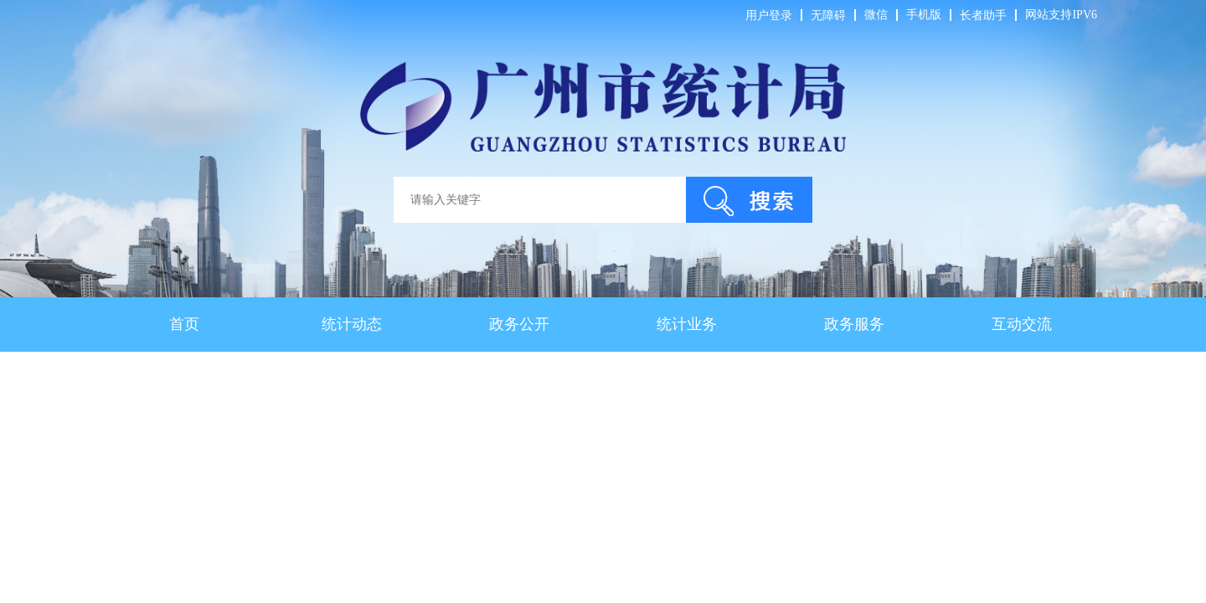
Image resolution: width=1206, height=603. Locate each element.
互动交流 (1022, 324)
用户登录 (768, 15)
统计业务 (687, 324)
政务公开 (519, 324)
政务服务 (854, 324)
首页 (184, 324)
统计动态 (352, 324)
